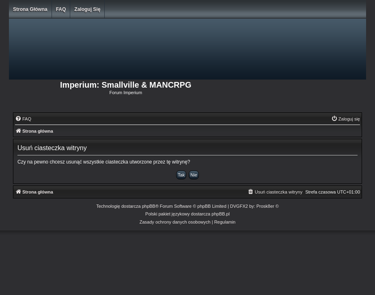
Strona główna (30, 9)
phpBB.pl (220, 213)
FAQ (61, 9)
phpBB (148, 206)
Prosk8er (265, 206)
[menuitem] (23, 119)
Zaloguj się (87, 9)
